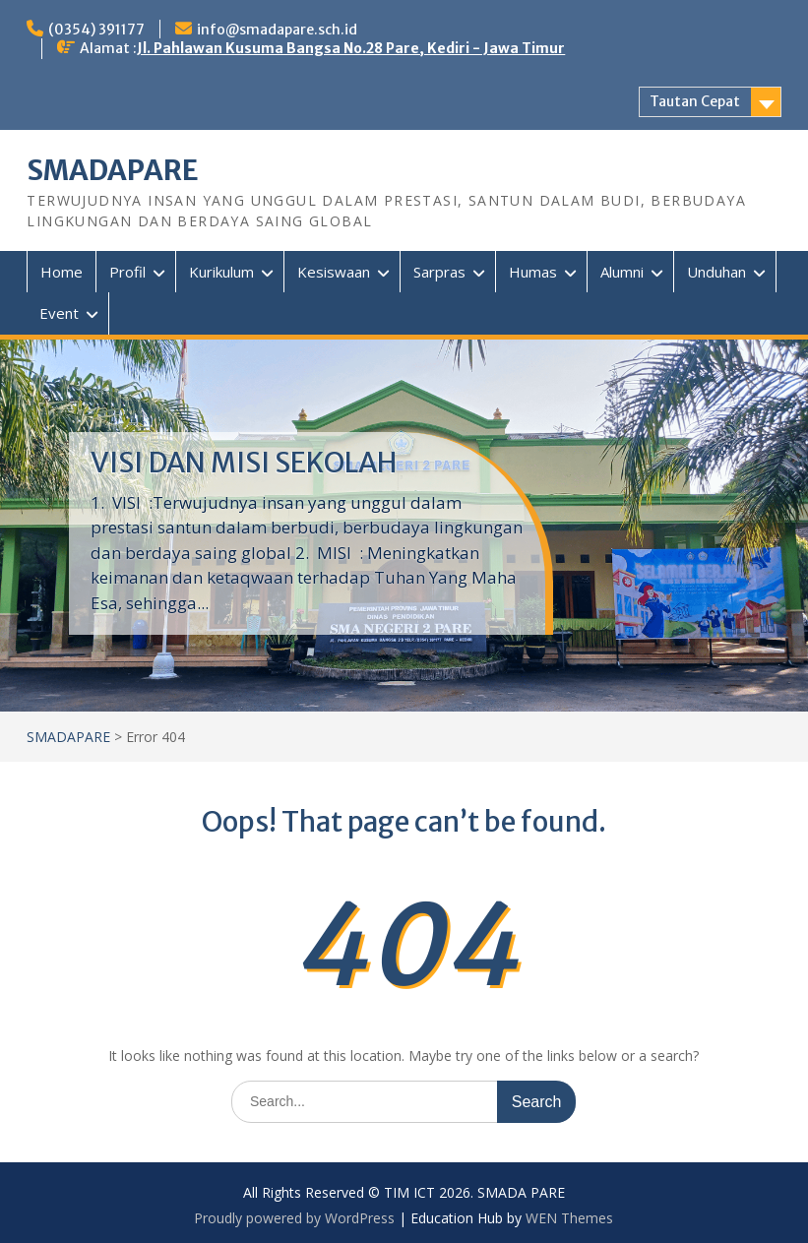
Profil (127, 271)
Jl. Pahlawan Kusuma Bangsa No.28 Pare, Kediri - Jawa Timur (351, 48)
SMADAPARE (113, 170)
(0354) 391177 (96, 29)
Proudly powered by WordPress (294, 1218)
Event (59, 313)
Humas (533, 271)
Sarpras (439, 271)
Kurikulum (221, 271)
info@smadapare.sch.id (277, 29)
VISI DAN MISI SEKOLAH (244, 462)
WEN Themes (569, 1218)
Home (61, 271)
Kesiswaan (333, 271)
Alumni (622, 271)
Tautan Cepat (695, 101)
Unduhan (716, 271)
